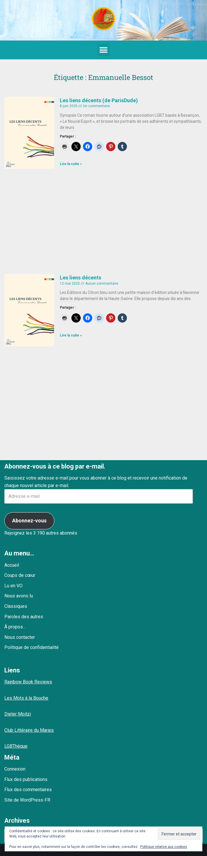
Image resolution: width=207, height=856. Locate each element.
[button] (103, 49)
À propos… (15, 627)
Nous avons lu (18, 596)
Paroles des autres (23, 616)
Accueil (11, 565)
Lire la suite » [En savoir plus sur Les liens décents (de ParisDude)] (71, 164)
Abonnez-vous (29, 520)
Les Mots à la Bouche (26, 698)
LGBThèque (15, 746)
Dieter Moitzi (17, 714)
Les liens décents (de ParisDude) (99, 100)
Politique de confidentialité (31, 647)
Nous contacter (19, 637)
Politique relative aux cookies (163, 847)
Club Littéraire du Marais (29, 730)
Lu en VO (13, 585)
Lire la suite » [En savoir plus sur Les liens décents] (71, 335)
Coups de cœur (19, 575)
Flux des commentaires (28, 789)
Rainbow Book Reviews (28, 682)
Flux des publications (25, 779)
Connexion (14, 769)
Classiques (15, 606)
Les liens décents (80, 278)
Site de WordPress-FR (27, 800)
